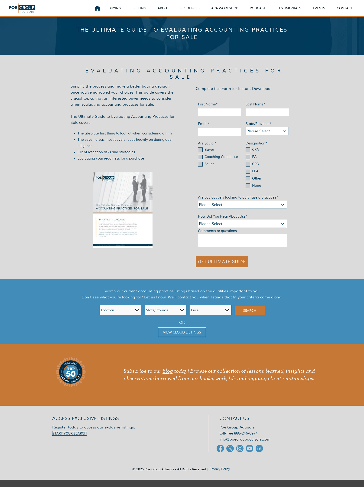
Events (319, 11)
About (163, 11)
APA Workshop (224, 11)
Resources (190, 11)
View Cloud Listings (182, 339)
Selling (139, 11)
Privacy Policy (219, 476)
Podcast (258, 11)
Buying (115, 11)
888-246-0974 (246, 440)
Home (97, 11)
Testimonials (289, 11)
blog (167, 378)
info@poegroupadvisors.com (244, 446)
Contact (345, 11)
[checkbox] (219, 164)
